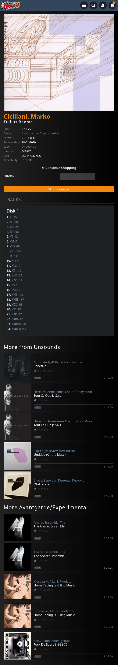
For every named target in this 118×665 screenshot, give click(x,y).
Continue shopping (59, 168)
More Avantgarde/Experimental (46, 507)
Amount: (9, 175)
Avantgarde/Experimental (40, 133)
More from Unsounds (32, 346)
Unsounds (29, 146)
